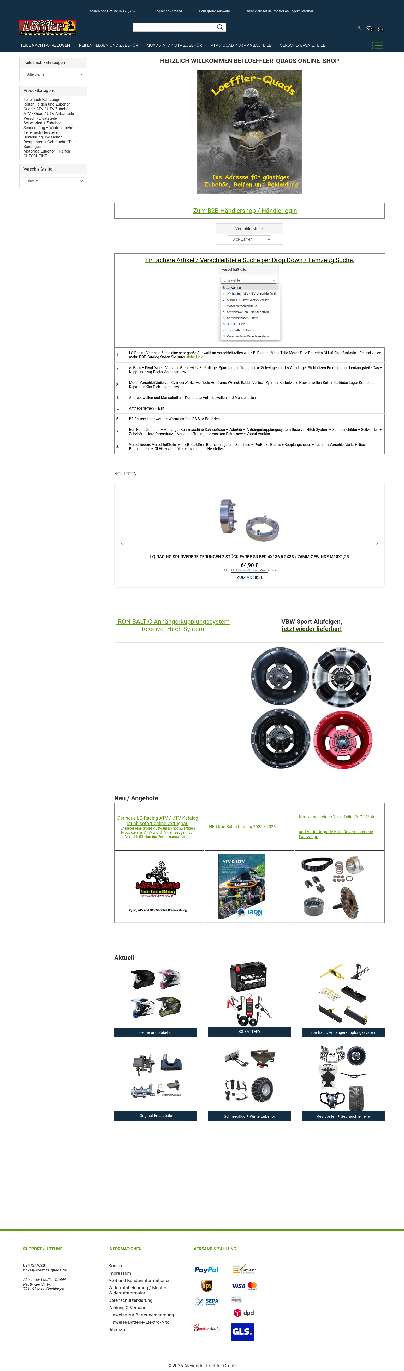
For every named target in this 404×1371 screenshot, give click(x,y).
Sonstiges (32, 146)
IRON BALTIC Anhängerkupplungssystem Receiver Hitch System (173, 625)
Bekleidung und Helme (42, 137)
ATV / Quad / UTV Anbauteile (241, 45)
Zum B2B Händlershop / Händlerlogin (245, 210)
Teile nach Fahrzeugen (45, 45)
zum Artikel (250, 577)
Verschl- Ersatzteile (302, 45)
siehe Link (194, 357)
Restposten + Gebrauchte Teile (49, 141)
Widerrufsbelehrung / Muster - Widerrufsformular (135, 1288)
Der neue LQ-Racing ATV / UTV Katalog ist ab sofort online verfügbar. (157, 820)
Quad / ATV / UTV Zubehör (174, 45)
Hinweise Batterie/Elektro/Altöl (135, 1317)
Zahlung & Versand (125, 1304)
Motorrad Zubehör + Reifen (46, 151)
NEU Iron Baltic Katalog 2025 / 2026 (242, 826)
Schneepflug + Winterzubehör (49, 127)
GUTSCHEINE (35, 156)
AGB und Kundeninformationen (135, 1279)
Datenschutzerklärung (128, 1297)
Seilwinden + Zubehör (42, 123)
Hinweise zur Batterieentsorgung (137, 1311)
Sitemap (116, 1324)
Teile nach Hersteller (41, 132)
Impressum (118, 1272)
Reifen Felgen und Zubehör (108, 45)
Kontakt (115, 1265)
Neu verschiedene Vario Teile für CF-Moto (337, 816)
